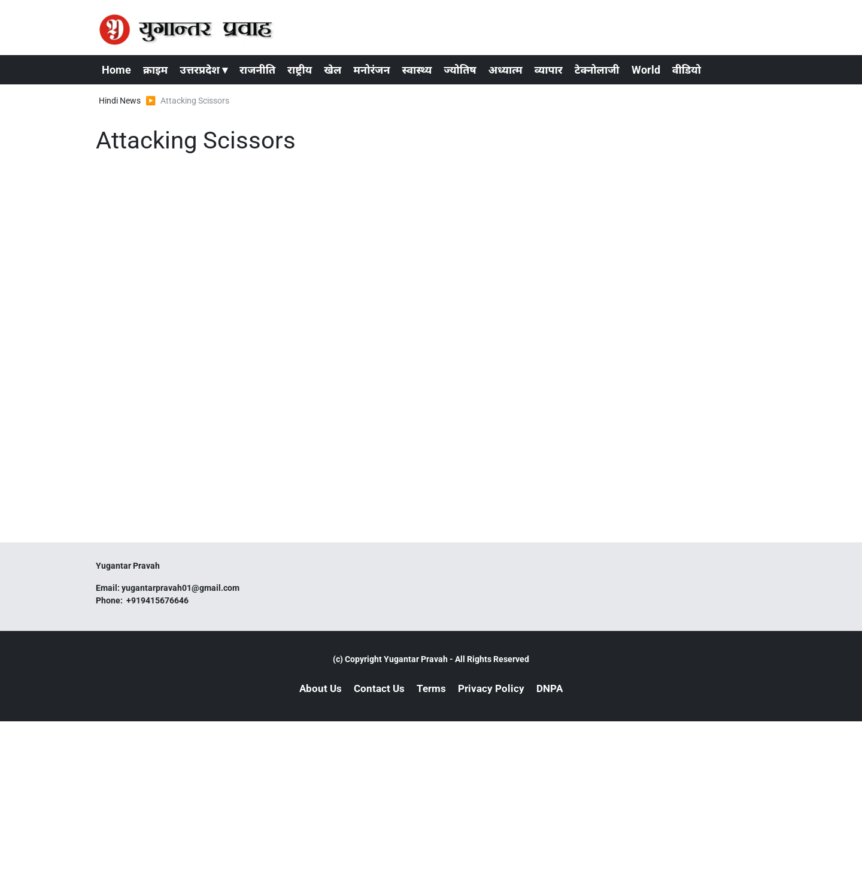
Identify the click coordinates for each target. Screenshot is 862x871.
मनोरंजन (371, 69)
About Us (320, 688)
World (646, 69)
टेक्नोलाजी (597, 69)
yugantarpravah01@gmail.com (180, 588)
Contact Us (379, 688)
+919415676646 (158, 600)
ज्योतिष (460, 69)
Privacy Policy (491, 688)
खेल (332, 69)
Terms (431, 688)
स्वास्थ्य (417, 69)
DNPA (549, 688)
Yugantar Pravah (416, 659)
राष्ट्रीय (299, 69)
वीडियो (686, 69)
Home (116, 69)
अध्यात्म (505, 69)
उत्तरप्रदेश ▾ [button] (203, 69)
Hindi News (120, 100)
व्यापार (549, 69)
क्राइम (155, 69)
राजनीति (257, 69)
